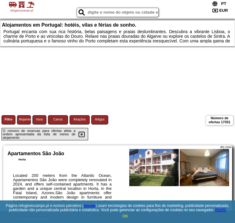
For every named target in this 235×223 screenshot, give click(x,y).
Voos (39, 119)
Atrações (80, 119)
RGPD (220, 210)
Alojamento (25, 119)
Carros (57, 119)
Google (89, 205)
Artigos (100, 119)
